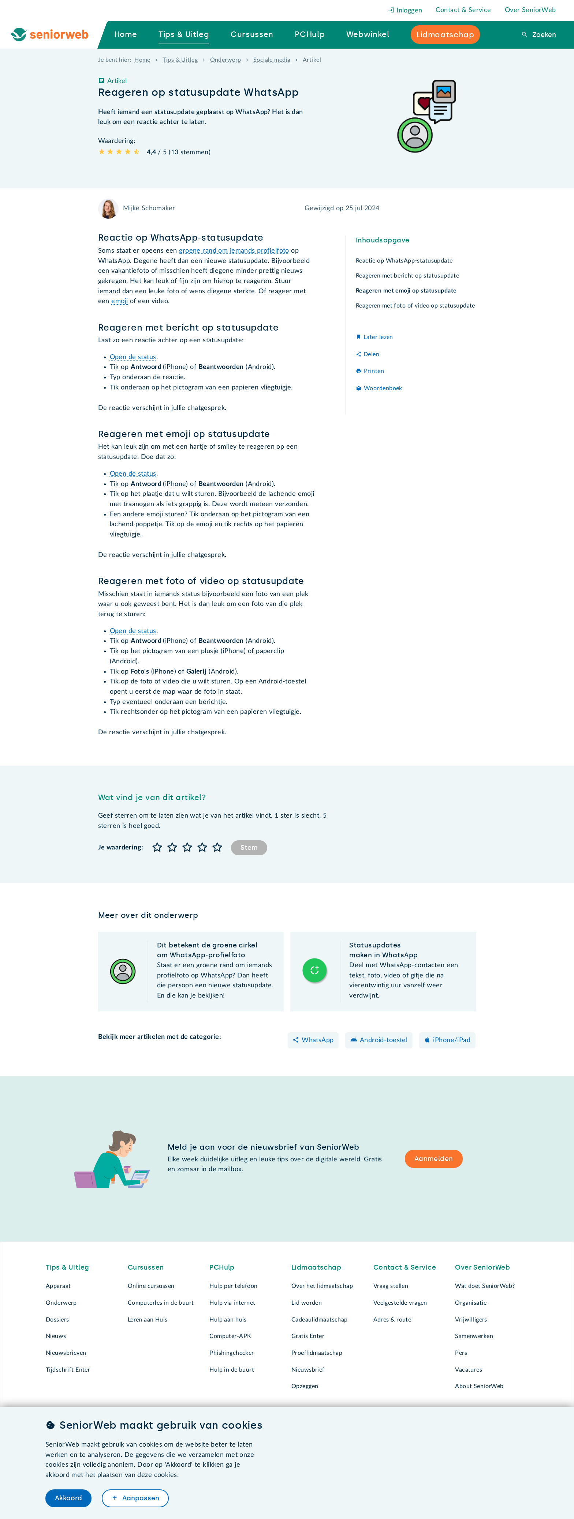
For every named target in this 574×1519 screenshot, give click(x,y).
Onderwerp (225, 60)
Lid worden (306, 1303)
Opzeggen (304, 1386)
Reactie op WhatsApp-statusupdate (405, 261)
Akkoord (68, 1498)
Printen (374, 371)
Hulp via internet (232, 1303)
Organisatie (471, 1303)
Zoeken (543, 35)
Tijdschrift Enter (68, 1370)
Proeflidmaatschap (316, 1353)
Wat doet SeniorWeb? (485, 1286)
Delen (371, 354)
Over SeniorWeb (530, 10)
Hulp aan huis (228, 1320)
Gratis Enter (307, 1336)
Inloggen (405, 10)
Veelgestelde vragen (400, 1303)
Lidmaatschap (316, 1267)
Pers (461, 1353)
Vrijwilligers (471, 1320)
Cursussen (146, 1267)
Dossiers (57, 1320)
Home (142, 60)
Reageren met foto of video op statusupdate (415, 306)
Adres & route (392, 1320)
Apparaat (58, 1286)
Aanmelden (433, 1159)
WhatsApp (317, 1040)
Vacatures (468, 1370)
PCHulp (222, 1267)
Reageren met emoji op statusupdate (405, 291)
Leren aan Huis (148, 1320)
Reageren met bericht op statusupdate (407, 276)
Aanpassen (139, 1498)
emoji (119, 301)
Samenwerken (474, 1336)
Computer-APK (230, 1336)
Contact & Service (463, 10)
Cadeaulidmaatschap (319, 1320)
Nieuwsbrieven (66, 1353)
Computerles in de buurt (161, 1303)
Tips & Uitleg (180, 60)
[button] (157, 847)
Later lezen (378, 337)
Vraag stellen (391, 1286)
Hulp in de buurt (231, 1370)
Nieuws (56, 1336)
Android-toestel (383, 1040)
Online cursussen (151, 1286)
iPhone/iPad (451, 1040)
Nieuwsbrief (308, 1370)
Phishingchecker (231, 1353)
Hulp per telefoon (233, 1286)
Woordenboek (383, 388)
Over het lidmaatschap (322, 1286)
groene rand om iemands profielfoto (234, 251)
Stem (249, 848)
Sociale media (272, 60)
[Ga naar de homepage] (55, 35)
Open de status (133, 357)
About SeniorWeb (479, 1386)
